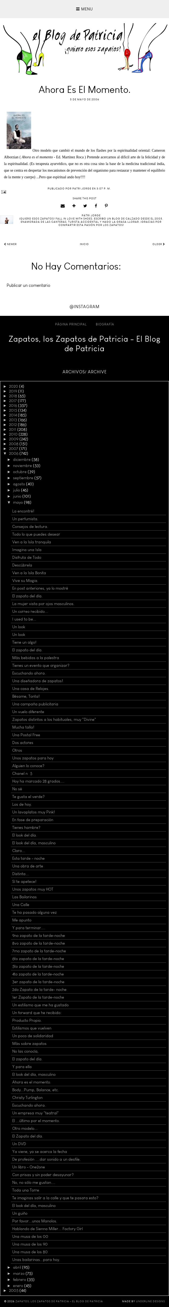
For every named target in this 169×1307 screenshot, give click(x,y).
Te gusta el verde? (28, 796)
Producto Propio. (27, 1020)
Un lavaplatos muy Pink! (33, 812)
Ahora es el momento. (31, 1082)
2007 (14, 448)
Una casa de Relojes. (30, 688)
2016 (13, 405)
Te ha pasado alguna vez (34, 912)
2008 (14, 443)
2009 (14, 439)
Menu (84, 9)
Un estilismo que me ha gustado (40, 1005)
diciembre (22, 459)
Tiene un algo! (24, 642)
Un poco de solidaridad (32, 1035)
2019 (13, 391)
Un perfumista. (25, 518)
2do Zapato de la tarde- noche (39, 989)
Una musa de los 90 (30, 1244)
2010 (14, 434)
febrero (20, 1279)
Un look (18, 626)
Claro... (18, 850)
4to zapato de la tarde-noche (38, 974)
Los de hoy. (22, 804)
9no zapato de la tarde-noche (38, 935)
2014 (13, 415)
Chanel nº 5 (22, 773)
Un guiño (19, 1213)
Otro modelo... (25, 1128)
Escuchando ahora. (29, 673)
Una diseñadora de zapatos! (37, 681)
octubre (20, 471)
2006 (14, 453)
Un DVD (19, 1143)
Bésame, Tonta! (26, 696)
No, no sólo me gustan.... (33, 1182)
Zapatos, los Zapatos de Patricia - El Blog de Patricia (85, 343)
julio (17, 490)
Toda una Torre (25, 1190)
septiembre (23, 477)
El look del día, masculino (34, 843)
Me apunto (21, 920)
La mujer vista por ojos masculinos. (43, 603)
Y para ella (22, 1066)
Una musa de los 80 (30, 1252)
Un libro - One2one (28, 1167)
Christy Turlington (27, 1097)
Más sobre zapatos (29, 1043)
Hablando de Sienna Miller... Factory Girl (47, 1228)
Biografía (105, 324)
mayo (18, 502)
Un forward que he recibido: (36, 1012)
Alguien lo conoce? (28, 765)
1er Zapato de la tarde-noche (38, 997)
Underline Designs (150, 1301)
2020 (14, 386)
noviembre (23, 465)
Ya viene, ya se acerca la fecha (39, 1151)
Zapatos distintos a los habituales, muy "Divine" (54, 719)
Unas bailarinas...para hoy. (36, 1259)
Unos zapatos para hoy (32, 758)
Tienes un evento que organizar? (40, 665)
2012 (13, 424)
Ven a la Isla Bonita (29, 572)
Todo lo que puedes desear (36, 534)
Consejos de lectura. (30, 526)
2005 (14, 1290)
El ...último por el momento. (36, 1120)
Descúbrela (22, 565)
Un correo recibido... (30, 611)
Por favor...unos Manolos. (34, 1221)
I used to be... (24, 619)
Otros (17, 750)
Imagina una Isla (27, 549)
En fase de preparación (32, 819)
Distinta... (20, 873)
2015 (13, 410)
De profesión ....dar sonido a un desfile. (46, 1159)
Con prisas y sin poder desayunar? (43, 1174)
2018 (13, 396)
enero (18, 1285)
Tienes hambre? (26, 827)
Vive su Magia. (25, 580)
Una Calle (20, 904)
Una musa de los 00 (30, 1236)
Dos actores (22, 742)
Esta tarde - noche (28, 858)
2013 (13, 419)
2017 (13, 400)
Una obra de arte (27, 866)
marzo (19, 1273)
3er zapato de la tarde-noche (38, 981)
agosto (19, 484)
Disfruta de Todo (26, 557)
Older (158, 244)
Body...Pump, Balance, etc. (35, 1089)
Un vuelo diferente (28, 711)
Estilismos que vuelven (31, 1028)
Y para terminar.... (28, 927)
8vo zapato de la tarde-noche (38, 943)
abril (17, 1267)
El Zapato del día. (27, 1136)
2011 (13, 429)
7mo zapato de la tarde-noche (39, 951)
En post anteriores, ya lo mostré (40, 588)
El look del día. (24, 835)
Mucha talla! (23, 727)
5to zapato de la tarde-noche (38, 966)
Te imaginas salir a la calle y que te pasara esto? (55, 1198)
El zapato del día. (27, 596)
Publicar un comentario (28, 285)
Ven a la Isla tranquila (31, 542)
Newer (10, 244)
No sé (17, 789)
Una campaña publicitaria (35, 704)
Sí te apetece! (24, 881)
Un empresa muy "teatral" (35, 1113)
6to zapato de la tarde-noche (38, 958)
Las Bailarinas (24, 897)
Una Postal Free (26, 735)
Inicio (84, 244)
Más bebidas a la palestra (35, 657)
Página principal (71, 324)
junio (17, 496)
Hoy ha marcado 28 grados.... (38, 781)
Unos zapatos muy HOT (32, 889)
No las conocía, (25, 1051)
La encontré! (23, 511)
